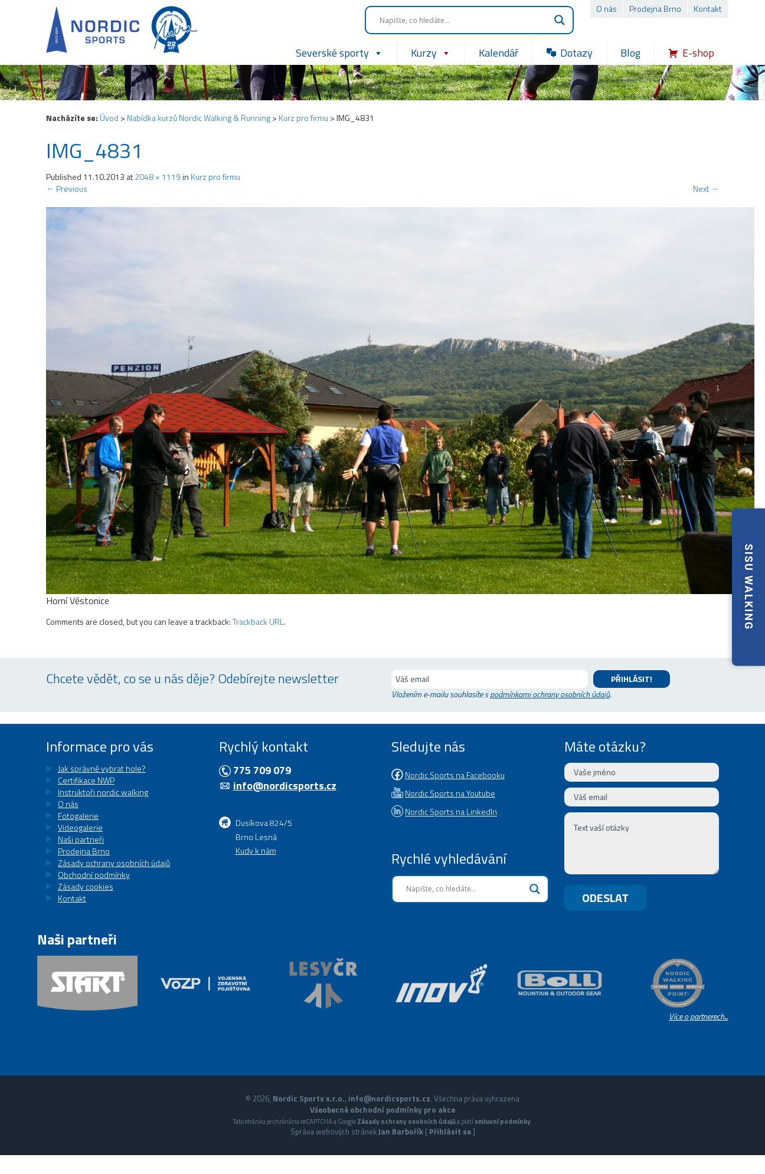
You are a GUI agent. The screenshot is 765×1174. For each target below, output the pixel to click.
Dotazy (576, 53)
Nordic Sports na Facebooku (455, 775)
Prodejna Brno (655, 8)
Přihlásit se (450, 1131)
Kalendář (498, 53)
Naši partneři (81, 839)
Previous (66, 188)
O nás (606, 8)
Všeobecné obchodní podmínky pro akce (382, 1110)
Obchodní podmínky (94, 874)
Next (706, 188)
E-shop (698, 53)
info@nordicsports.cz (284, 785)
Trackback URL (258, 621)
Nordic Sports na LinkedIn (451, 812)
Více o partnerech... (698, 1016)
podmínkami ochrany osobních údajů (550, 694)
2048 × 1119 (158, 176)
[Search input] (464, 20)
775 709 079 (262, 770)
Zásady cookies (85, 886)
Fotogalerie (78, 815)
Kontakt (708, 8)
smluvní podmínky (503, 1121)
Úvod (109, 118)
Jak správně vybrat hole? (102, 768)
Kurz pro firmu (303, 118)
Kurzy (431, 53)
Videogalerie (80, 827)
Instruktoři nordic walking (103, 792)
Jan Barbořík (400, 1131)
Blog (630, 53)
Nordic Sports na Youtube (450, 793)
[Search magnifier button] (559, 20)
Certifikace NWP (86, 780)
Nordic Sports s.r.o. (309, 1098)
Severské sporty (339, 53)
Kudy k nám (256, 850)
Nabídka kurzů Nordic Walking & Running (198, 118)
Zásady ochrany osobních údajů (114, 863)
